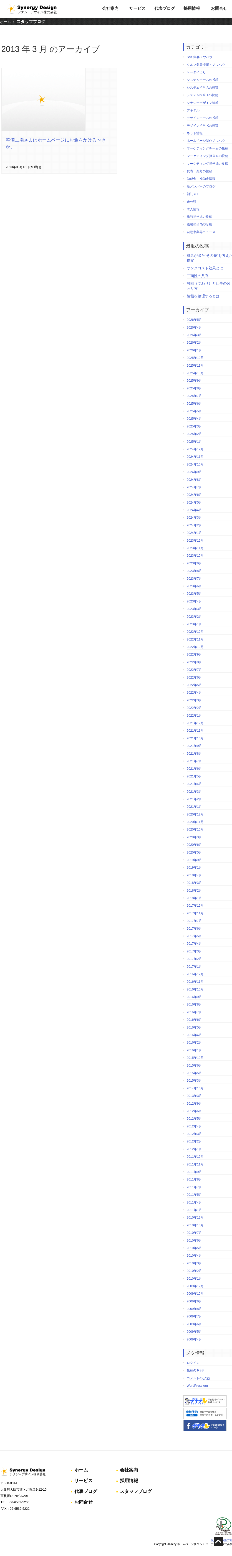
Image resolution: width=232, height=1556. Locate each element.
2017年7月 (193, 919)
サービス (137, 8)
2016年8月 (193, 1003)
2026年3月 (193, 333)
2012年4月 (193, 1124)
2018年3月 (193, 881)
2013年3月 (193, 1094)
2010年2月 (193, 1269)
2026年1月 (193, 348)
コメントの (197, 1376)
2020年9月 (193, 835)
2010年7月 (193, 1231)
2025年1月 (193, 440)
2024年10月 (193, 463)
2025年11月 (193, 363)
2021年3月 (193, 790)
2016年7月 (193, 1010)
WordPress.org (196, 1384)
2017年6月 (193, 926)
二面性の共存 (196, 274)
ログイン (191, 1361)
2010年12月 (193, 1216)
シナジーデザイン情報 (201, 101)
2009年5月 (193, 1330)
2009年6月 (193, 1322)
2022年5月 (193, 683)
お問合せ (219, 8)
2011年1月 (193, 1208)
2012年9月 (193, 1101)
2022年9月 (193, 653)
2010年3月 (193, 1261)
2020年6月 (193, 843)
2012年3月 (193, 1132)
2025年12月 (193, 356)
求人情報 (191, 207)
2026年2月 (193, 341)
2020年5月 (193, 850)
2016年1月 (193, 1048)
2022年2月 (193, 706)
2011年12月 (193, 1155)
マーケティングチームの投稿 (206, 147)
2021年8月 (193, 752)
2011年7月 (193, 1185)
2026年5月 (193, 318)
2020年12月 (193, 813)
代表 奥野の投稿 (198, 169)
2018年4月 (193, 873)
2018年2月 (193, 888)
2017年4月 (193, 942)
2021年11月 (193, 729)
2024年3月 (193, 516)
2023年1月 (193, 622)
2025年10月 (193, 371)
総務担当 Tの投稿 (197, 223)
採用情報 (192, 8)
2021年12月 (193, 721)
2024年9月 (193, 470)
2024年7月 (193, 485)
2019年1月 (193, 866)
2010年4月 (193, 1254)
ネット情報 (193, 131)
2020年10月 (193, 828)
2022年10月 (193, 645)
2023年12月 (193, 538)
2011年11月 (193, 1162)
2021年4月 (193, 782)
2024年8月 (193, 478)
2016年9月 (193, 995)
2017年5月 (193, 934)
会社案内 (110, 8)
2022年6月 (193, 675)
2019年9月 (193, 858)
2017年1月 (193, 965)
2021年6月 (193, 767)
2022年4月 (193, 691)
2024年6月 (193, 493)
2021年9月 (193, 744)
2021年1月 (193, 805)
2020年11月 (193, 820)
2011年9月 (193, 1170)
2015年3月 (193, 1079)
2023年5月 (193, 592)
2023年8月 (193, 569)
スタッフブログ (31, 22)
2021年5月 (193, 775)
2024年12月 (193, 447)
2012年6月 (193, 1109)
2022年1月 (193, 713)
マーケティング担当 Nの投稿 (206, 154)
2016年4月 (193, 1033)
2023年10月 (193, 554)
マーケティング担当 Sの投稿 (206, 162)
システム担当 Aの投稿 (201, 86)
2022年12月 (193, 630)
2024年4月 (193, 508)
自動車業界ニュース (199, 230)
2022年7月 (193, 668)
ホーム (5, 22)
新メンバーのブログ (199, 185)
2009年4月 (193, 1337)
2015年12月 (193, 1056)
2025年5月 (193, 409)
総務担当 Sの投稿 (198, 215)
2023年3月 (193, 607)
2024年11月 (193, 455)
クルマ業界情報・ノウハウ (204, 63)
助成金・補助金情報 (199, 177)
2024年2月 (193, 523)
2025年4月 (193, 417)
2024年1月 (193, 531)
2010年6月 (193, 1238)
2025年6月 (193, 402)
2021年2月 (193, 797)
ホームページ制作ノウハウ (204, 139)
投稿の (193, 1369)
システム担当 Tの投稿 (201, 93)
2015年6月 (193, 1063)
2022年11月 (193, 638)
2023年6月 (193, 584)
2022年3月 (193, 698)
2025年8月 (193, 386)
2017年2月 (193, 957)
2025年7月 (193, 394)
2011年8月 (193, 1178)
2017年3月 (193, 950)
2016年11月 (193, 980)
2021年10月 (193, 736)
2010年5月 (193, 1246)
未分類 (190, 200)
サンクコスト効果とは (203, 266)
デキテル (191, 109)
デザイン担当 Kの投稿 (201, 124)
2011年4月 (193, 1200)
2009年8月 (193, 1307)
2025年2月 (193, 432)
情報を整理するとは (201, 294)
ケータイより (194, 70)
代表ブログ (164, 8)
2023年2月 (193, 615)
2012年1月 (193, 1147)
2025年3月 (193, 425)
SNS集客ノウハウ (198, 55)
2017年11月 (193, 911)
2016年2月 (193, 1041)
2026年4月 (193, 326)
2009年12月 (193, 1284)
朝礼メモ (191, 192)
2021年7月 (193, 759)
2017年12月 (193, 904)
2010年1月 (193, 1276)
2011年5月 (193, 1193)
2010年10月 (193, 1223)
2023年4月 (193, 600)
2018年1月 (193, 896)
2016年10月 (193, 987)
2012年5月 (193, 1117)
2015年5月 (193, 1071)
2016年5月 (193, 1025)
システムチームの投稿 (201, 78)
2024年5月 (193, 500)
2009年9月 (193, 1299)
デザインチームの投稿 (201, 116)
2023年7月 (193, 577)
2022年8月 (193, 660)
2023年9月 (193, 561)
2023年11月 (193, 546)
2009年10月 (193, 1292)
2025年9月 (193, 379)
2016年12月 (193, 972)
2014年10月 (193, 1086)
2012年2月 (193, 1140)
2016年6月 (193, 1018)
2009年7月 (193, 1315)
